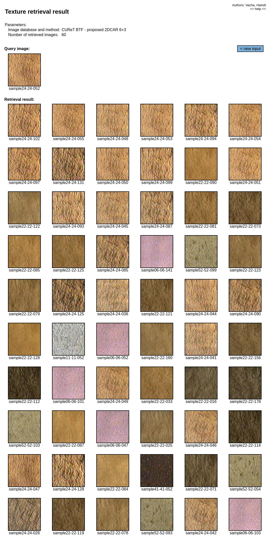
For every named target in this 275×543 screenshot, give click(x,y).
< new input (250, 49)
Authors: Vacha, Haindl (249, 5)
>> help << (258, 9)
